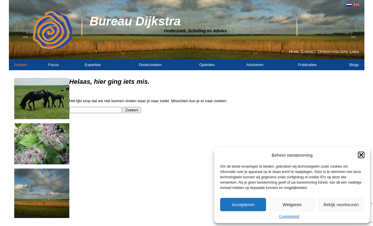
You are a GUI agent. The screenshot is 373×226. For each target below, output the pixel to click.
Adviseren (254, 64)
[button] (361, 155)
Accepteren (243, 204)
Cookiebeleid (289, 216)
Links (354, 51)
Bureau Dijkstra (135, 21)
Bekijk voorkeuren (341, 204)
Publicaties (307, 64)
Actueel (20, 64)
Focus (53, 64)
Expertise (93, 64)
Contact (308, 51)
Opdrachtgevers (333, 51)
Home (294, 51)
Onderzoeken (150, 64)
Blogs (354, 64)
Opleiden (207, 64)
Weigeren (292, 204)
